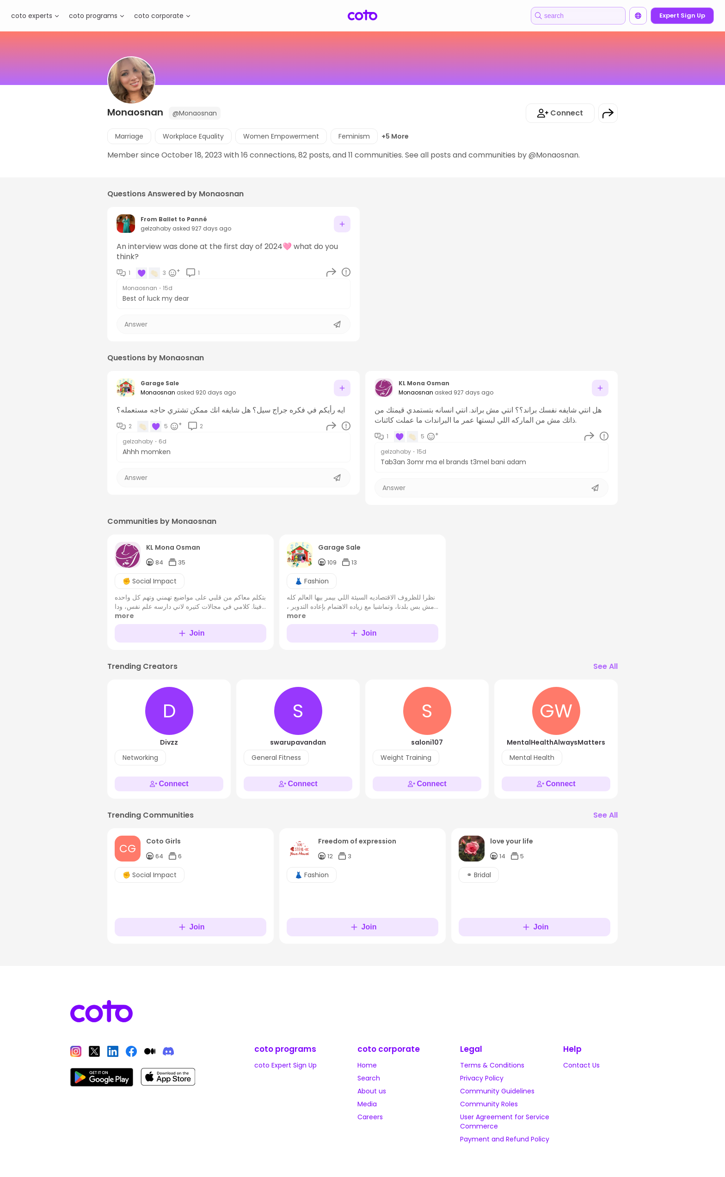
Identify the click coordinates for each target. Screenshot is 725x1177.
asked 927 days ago (201, 228)
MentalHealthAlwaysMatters (556, 742)
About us (371, 1091)
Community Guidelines (497, 1091)
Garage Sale (160, 383)
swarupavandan (298, 742)
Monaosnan (140, 288)
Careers (370, 1117)
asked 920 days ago (206, 392)
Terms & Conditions (492, 1065)
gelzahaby (156, 228)
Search (368, 1078)
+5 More (395, 136)
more (124, 615)
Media (367, 1104)
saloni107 (427, 742)
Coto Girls (163, 841)
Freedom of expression (357, 841)
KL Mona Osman (424, 383)
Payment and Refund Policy (504, 1139)
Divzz (169, 742)
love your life (511, 841)
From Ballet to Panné (174, 219)
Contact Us (581, 1065)
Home (367, 1065)
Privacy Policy (482, 1078)
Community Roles (489, 1104)
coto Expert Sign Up (285, 1065)
